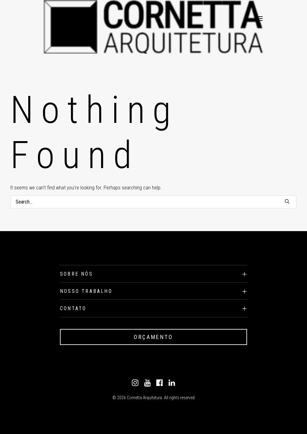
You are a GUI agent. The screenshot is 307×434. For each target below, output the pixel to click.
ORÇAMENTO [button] (153, 337)
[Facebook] (159, 384)
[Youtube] (147, 384)
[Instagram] (135, 384)
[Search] (153, 202)
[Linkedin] (172, 384)
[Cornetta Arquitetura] (60, 18)
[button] (259, 18)
